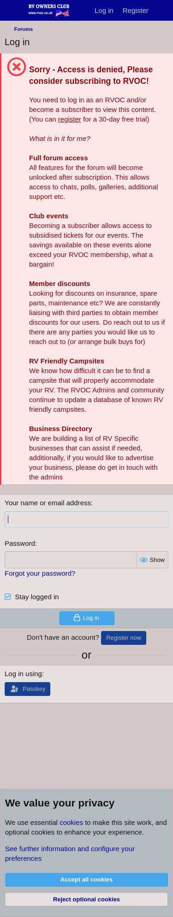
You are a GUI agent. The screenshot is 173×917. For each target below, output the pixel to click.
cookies (71, 822)
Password (20, 543)
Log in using (23, 674)
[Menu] (13, 10)
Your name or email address (48, 503)
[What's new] (162, 10)
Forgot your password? (40, 573)
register (69, 119)
